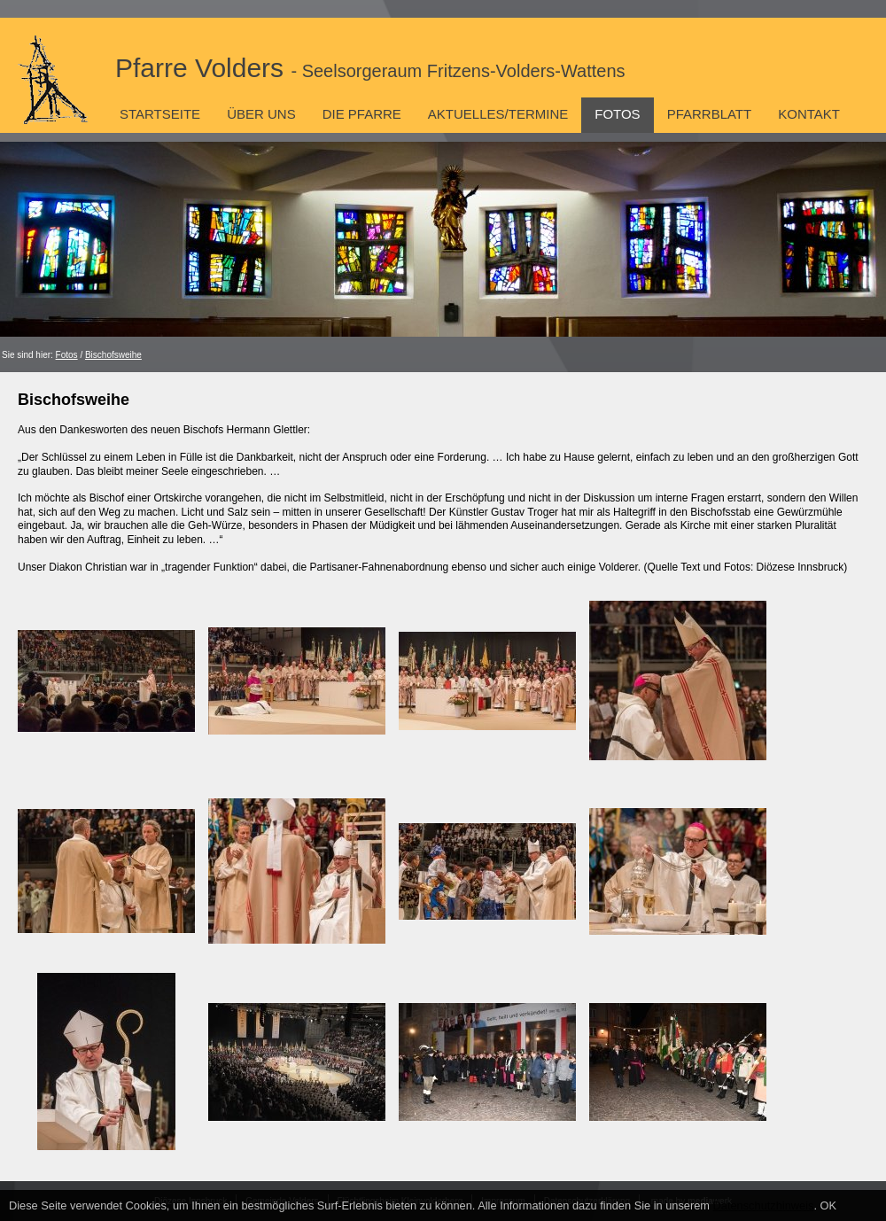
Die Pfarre (362, 113)
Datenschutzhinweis (763, 1205)
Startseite (160, 113)
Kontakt (809, 113)
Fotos (617, 113)
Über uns (261, 113)
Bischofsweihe (113, 355)
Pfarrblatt (709, 113)
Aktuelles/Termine (498, 113)
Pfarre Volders (370, 67)
